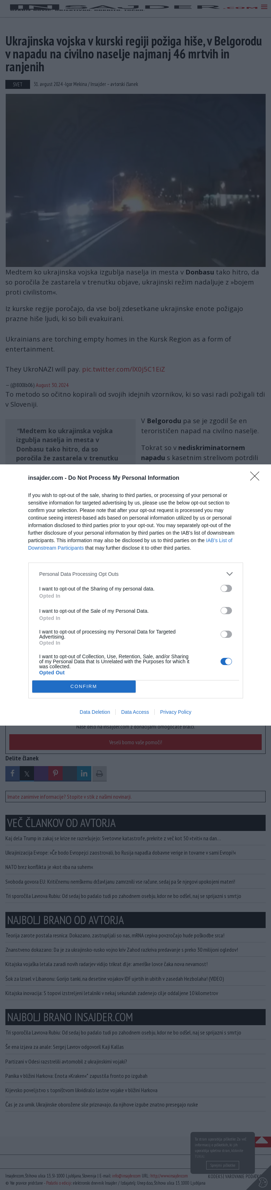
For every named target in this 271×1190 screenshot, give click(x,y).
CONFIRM (84, 686)
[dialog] (135, 595)
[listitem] (135, 574)
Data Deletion (95, 712)
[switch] (226, 588)
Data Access (135, 712)
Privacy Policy (175, 712)
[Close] (257, 478)
